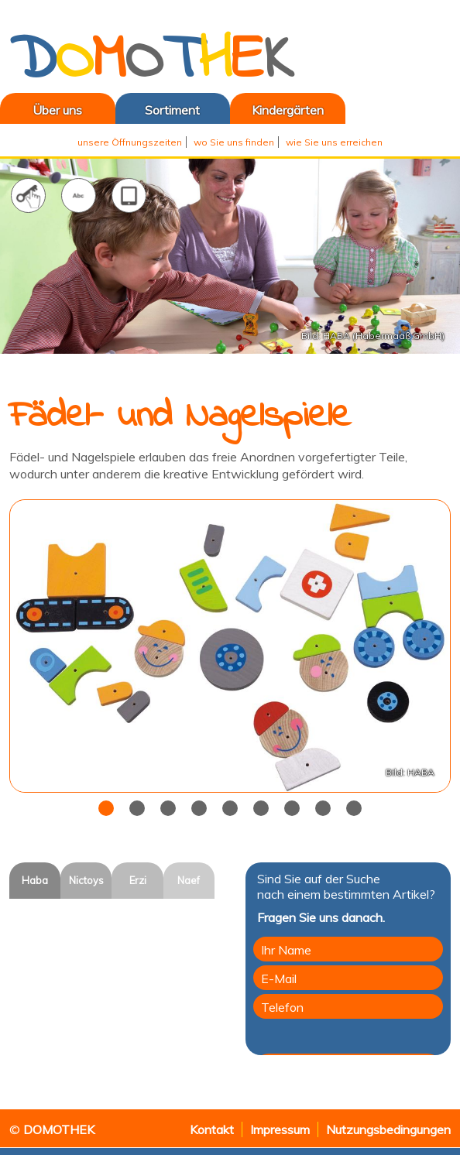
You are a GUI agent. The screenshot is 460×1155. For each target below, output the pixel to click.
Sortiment (172, 110)
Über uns (41, 110)
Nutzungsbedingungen (388, 1129)
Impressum (280, 1129)
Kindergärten (288, 110)
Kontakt (212, 1129)
